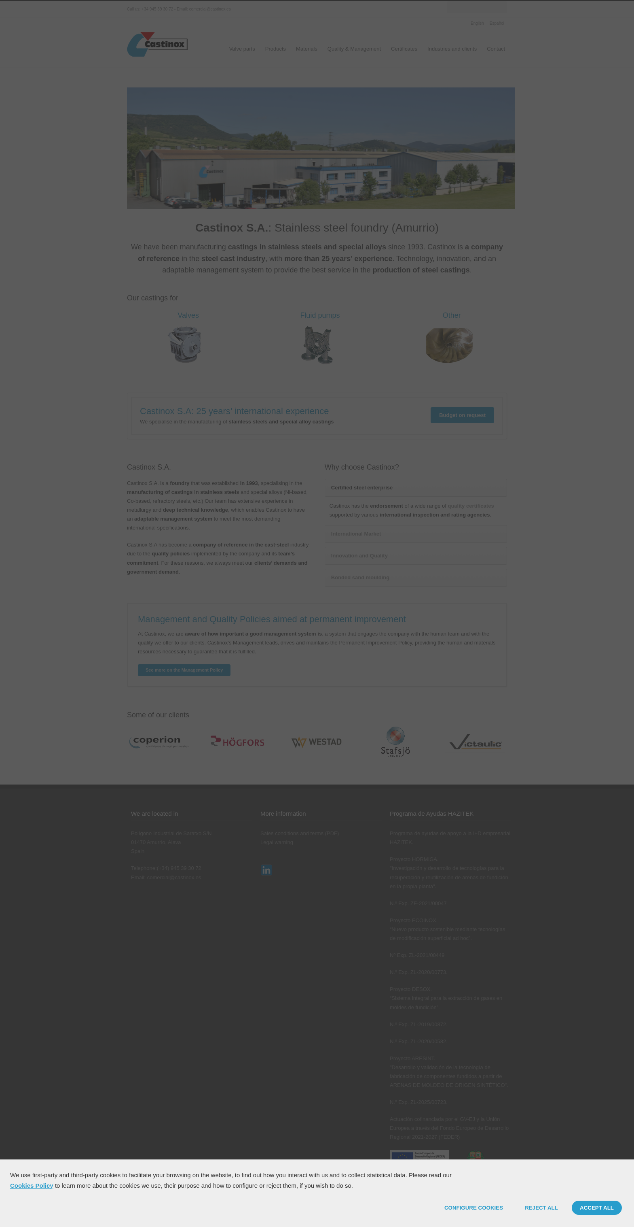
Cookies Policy (31, 1185)
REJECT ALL (541, 1208)
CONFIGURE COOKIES (473, 1208)
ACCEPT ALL (597, 1208)
